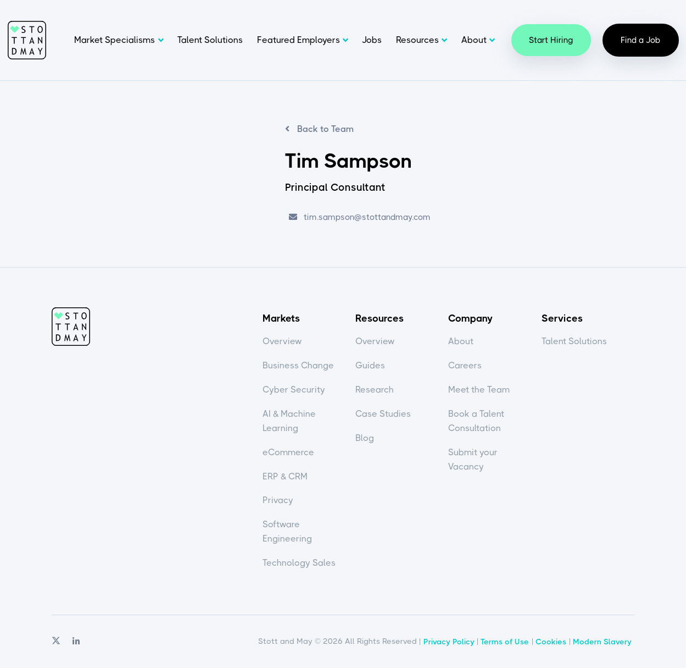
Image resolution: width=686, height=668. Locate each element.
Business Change (298, 365)
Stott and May (27, 40)
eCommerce (288, 452)
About (474, 40)
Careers (465, 365)
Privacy (278, 500)
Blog (364, 438)
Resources (417, 40)
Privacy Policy (449, 641)
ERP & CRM (285, 476)
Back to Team (324, 129)
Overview (282, 341)
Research (374, 389)
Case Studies (383, 413)
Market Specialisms (114, 40)
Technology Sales (299, 562)
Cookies (551, 641)
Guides (370, 365)
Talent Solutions (210, 40)
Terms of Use (505, 641)
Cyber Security (294, 389)
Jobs (372, 40)
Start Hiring (551, 40)
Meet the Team (479, 389)
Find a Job (641, 40)
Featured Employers (298, 40)
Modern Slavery (602, 641)
